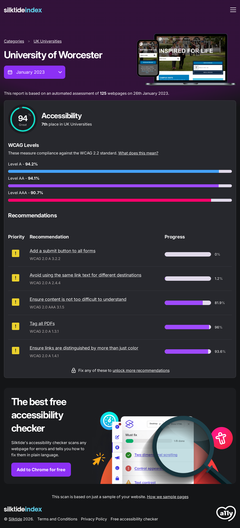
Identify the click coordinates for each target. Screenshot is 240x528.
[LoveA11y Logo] (226, 514)
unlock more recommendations (141, 370)
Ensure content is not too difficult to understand (78, 299)
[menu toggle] (233, 9)
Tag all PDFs (42, 323)
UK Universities (48, 41)
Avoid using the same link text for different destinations (85, 275)
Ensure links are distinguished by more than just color (84, 348)
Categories (14, 41)
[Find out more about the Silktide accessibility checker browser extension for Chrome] (120, 436)
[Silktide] (23, 9)
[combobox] (34, 72)
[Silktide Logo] (23, 509)
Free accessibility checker (134, 518)
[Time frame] (34, 72)
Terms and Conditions (57, 518)
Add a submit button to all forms (62, 250)
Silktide (15, 518)
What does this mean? (138, 153)
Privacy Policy (94, 518)
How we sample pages (167, 496)
